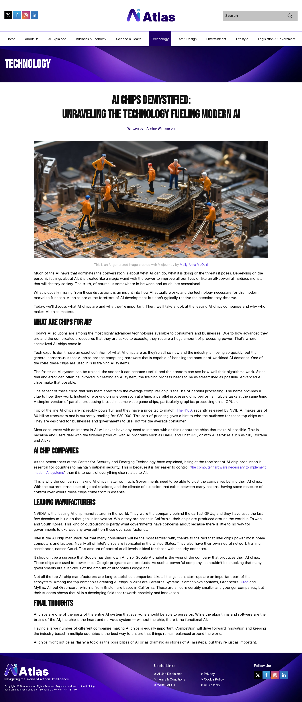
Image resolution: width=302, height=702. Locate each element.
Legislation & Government (276, 39)
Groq (245, 581)
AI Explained (57, 39)
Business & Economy (91, 39)
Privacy (209, 673)
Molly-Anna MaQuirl (194, 264)
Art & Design (188, 39)
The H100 (184, 410)
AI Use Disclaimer (169, 673)
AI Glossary (212, 684)
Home (11, 39)
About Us (31, 39)
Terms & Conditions (171, 679)
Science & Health (128, 39)
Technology (160, 39)
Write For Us (166, 684)
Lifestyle (242, 39)
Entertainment (216, 39)
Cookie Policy (214, 679)
